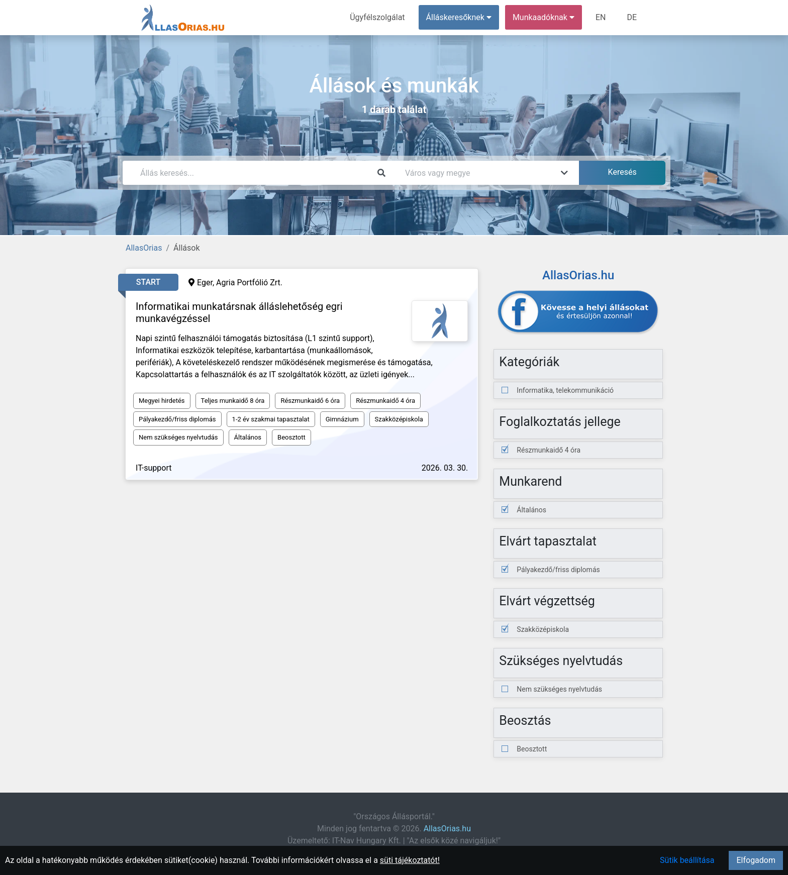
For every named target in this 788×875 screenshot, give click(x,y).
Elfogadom (755, 860)
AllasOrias (144, 248)
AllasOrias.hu (447, 828)
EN (601, 17)
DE (632, 17)
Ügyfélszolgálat (377, 17)
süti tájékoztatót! (410, 860)
